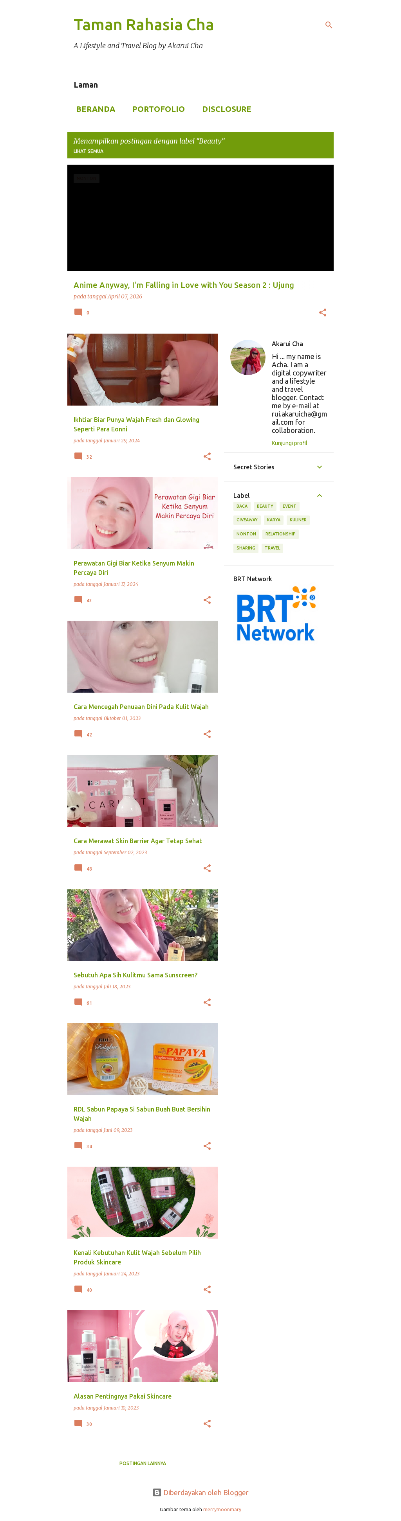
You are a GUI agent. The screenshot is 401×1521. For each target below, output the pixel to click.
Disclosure (224, 108)
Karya (273, 519)
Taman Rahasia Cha (144, 24)
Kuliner (298, 519)
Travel (272, 548)
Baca (242, 506)
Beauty (265, 506)
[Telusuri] (329, 25)
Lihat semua (88, 151)
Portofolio (156, 108)
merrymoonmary (222, 1509)
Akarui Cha (287, 343)
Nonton (246, 534)
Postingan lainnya (142, 1463)
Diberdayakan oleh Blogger (200, 1492)
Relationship (281, 534)
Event (289, 506)
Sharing (246, 548)
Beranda (93, 108)
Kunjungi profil (289, 443)
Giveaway (247, 519)
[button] (322, 313)
